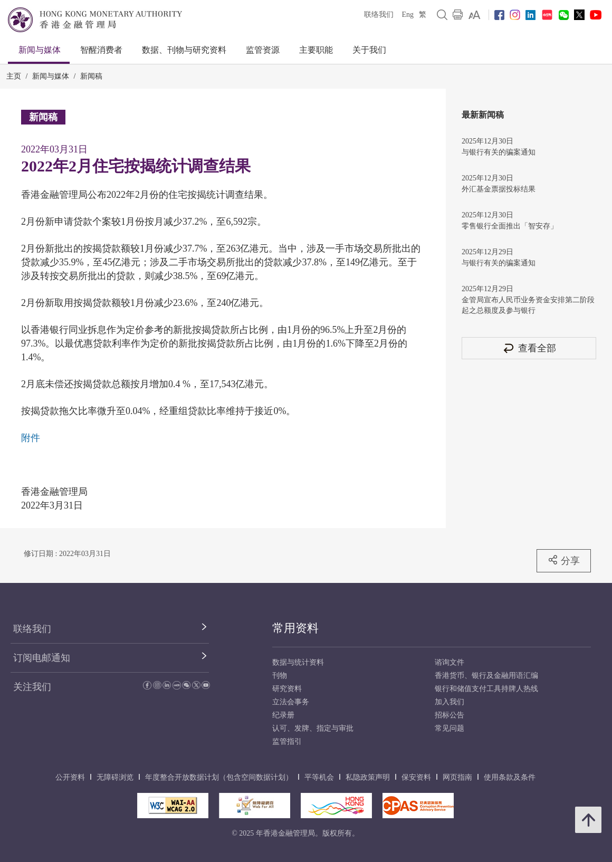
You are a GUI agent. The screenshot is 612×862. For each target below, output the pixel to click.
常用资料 (295, 628)
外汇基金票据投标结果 (499, 189)
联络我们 (379, 14)
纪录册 (283, 715)
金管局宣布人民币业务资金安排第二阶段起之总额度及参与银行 (528, 305)
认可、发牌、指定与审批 (312, 728)
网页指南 (457, 777)
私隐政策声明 (368, 777)
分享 (564, 560)
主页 (13, 76)
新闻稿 (91, 76)
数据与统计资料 (298, 662)
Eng (407, 14)
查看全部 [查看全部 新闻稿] (529, 347)
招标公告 (449, 715)
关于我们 (369, 49)
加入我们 (449, 702)
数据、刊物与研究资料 (184, 49)
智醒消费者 (101, 49)
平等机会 (319, 777)
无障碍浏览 (115, 777)
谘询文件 (449, 662)
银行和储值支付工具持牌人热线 (486, 689)
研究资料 (287, 689)
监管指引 (287, 741)
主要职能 (316, 49)
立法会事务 (290, 702)
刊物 (279, 675)
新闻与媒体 (39, 49)
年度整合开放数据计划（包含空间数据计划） (219, 777)
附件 (30, 438)
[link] (474, 14)
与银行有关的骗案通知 (499, 152)
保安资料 (416, 777)
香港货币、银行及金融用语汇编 (486, 675)
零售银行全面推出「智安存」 (510, 226)
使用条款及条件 (510, 777)
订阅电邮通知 (41, 658)
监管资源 (263, 49)
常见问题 (449, 728)
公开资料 (70, 777)
